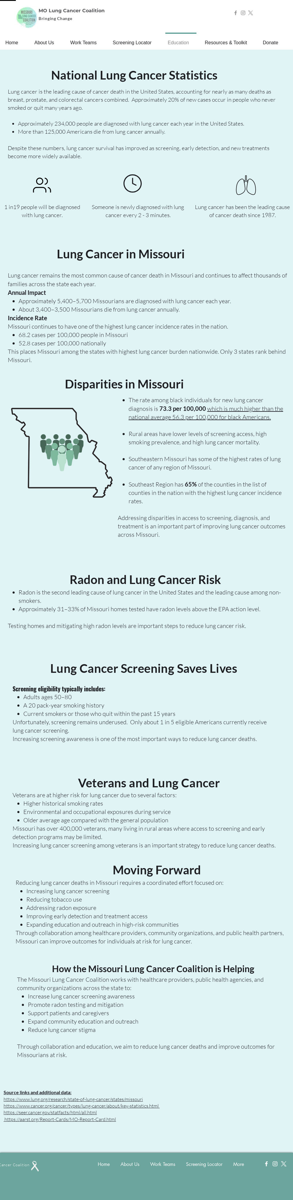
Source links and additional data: (37, 1092)
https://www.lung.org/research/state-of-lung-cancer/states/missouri (73, 1099)
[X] (251, 13)
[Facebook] (236, 13)
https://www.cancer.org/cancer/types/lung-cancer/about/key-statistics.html (81, 1106)
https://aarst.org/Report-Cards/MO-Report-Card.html (60, 1119)
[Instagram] (243, 13)
